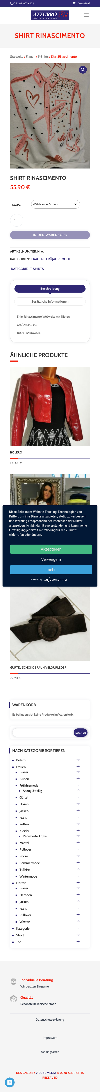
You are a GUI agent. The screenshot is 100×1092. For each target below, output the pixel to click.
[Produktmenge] (16, 220)
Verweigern (51, 559)
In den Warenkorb (50, 235)
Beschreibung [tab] (50, 289)
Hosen (24, 804)
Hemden (26, 895)
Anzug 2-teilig (32, 791)
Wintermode (28, 876)
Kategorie (19, 269)
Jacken (24, 811)
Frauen (30, 57)
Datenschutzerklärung (50, 1019)
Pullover (25, 849)
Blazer (24, 772)
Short (20, 935)
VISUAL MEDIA (46, 1073)
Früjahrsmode (58, 259)
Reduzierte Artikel (35, 836)
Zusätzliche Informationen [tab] (50, 301)
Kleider (24, 831)
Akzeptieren (51, 549)
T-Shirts (43, 57)
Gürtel (24, 797)
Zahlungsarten (50, 1052)
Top (18, 942)
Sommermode (30, 863)
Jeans (23, 817)
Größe (16, 205)
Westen (25, 922)
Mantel (24, 843)
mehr (50, 569)
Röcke (24, 856)
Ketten (24, 824)
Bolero (20, 760)
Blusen (24, 779)
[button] (83, 70)
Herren (21, 883)
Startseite (16, 57)
